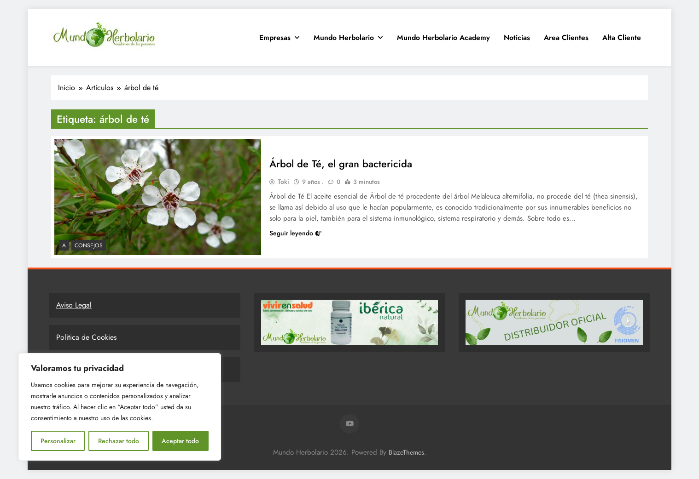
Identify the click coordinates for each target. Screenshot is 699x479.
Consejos (89, 245)
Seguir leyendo (295, 233)
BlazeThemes (406, 452)
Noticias (517, 37)
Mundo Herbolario (344, 37)
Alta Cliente (621, 37)
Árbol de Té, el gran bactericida (340, 163)
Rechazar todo (118, 440)
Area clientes (566, 37)
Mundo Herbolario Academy (443, 37)
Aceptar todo (180, 440)
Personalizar (58, 440)
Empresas (275, 37)
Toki (283, 181)
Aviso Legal (74, 305)
